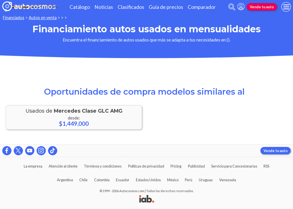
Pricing (176, 166)
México (173, 180)
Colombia (102, 180)
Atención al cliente (63, 166)
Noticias (103, 7)
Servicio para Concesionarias (234, 166)
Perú (188, 180)
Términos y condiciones (103, 166)
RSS (266, 166)
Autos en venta (43, 17)
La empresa (33, 166)
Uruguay (206, 180)
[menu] (286, 7)
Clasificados (131, 7)
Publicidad (196, 166)
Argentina (65, 180)
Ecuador (122, 180)
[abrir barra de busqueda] (231, 7)
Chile (83, 180)
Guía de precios (166, 7)
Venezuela (227, 180)
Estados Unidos (148, 180)
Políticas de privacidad (146, 166)
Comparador (202, 7)
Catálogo (80, 7)
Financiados (13, 17)
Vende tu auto (262, 7)
